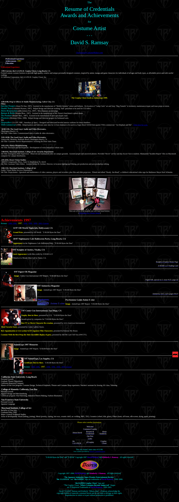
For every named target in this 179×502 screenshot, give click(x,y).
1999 (30, 223)
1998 (25, 223)
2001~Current (43, 223)
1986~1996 (12, 223)
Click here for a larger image (89, 213)
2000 (35, 223)
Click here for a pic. (140, 125)
